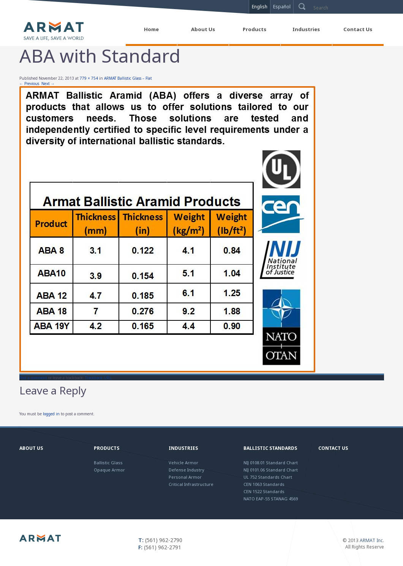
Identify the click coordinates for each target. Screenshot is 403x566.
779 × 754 (89, 78)
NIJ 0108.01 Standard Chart (270, 462)
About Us (31, 448)
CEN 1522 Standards (263, 491)
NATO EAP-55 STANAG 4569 (270, 498)
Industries (183, 448)
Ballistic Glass (108, 462)
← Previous (29, 83)
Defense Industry (186, 470)
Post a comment (33, 377)
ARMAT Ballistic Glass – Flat (128, 78)
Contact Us (333, 448)
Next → (48, 83)
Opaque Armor (109, 470)
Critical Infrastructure (191, 484)
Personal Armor (185, 477)
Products (106, 448)
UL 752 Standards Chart (267, 477)
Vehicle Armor (183, 462)
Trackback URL (98, 377)
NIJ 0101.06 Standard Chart (270, 470)
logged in (51, 413)
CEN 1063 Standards (263, 484)
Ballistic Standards (270, 448)
